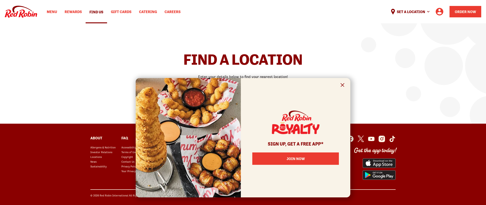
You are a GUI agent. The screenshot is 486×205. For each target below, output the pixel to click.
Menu (52, 11)
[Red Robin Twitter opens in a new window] (360, 139)
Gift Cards (121, 11)
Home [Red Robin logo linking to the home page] (21, 12)
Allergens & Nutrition (103, 147)
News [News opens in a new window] (93, 161)
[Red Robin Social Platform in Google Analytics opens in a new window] (392, 139)
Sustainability (98, 166)
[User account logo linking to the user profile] (439, 11)
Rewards (73, 11)
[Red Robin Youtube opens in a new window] (371, 139)
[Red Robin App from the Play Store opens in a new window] (379, 175)
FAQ (124, 138)
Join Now (296, 158)
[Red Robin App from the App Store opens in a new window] (379, 163)
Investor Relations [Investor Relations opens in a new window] (101, 152)
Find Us (96, 12)
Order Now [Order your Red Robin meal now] (465, 11)
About (96, 138)
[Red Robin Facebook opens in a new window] (350, 139)
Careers (173, 11)
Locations (96, 157)
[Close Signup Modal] (343, 86)
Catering (148, 11)
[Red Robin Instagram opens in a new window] (381, 139)
